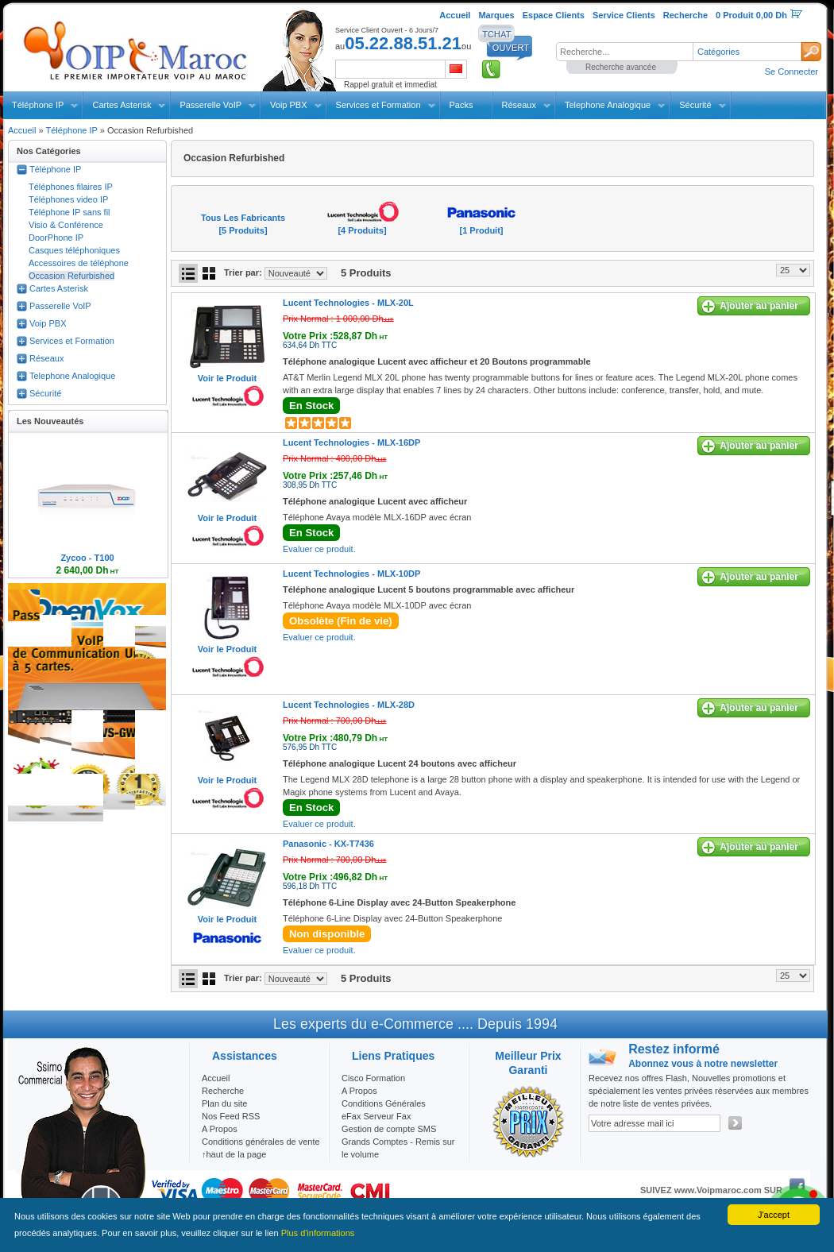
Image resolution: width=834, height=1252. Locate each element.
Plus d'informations (318, 1233)
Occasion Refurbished (71, 275)
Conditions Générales (384, 1103)
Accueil (22, 130)
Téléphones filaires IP (71, 186)
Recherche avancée (620, 67)
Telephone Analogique (608, 105)
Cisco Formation (373, 1078)
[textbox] (624, 51)
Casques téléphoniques (74, 250)
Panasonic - (328, 843)
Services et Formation (378, 105)
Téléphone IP (38, 105)
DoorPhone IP (56, 237)
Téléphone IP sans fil (69, 212)
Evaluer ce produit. (319, 549)
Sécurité (695, 105)
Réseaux (519, 105)
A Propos (359, 1091)
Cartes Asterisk (121, 105)
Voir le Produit (227, 378)
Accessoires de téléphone (79, 263)
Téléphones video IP (68, 199)
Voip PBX (288, 105)
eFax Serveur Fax (376, 1116)
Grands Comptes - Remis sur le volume (398, 1148)
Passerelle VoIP (210, 105)
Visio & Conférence (66, 225)
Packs (461, 105)
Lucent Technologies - (348, 302)
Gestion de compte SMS (389, 1129)
